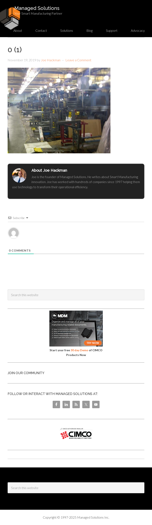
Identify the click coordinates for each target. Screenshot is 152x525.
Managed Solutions (36, 8)
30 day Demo (79, 350)
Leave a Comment (78, 60)
